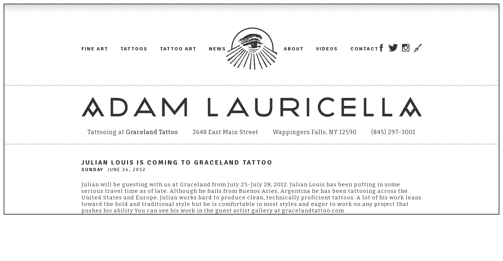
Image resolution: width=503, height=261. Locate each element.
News (217, 49)
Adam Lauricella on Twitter (393, 47)
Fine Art (94, 49)
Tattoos (134, 49)
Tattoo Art (178, 49)
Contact (364, 49)
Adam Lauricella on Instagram (406, 47)
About (294, 49)
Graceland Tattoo (152, 132)
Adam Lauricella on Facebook (381, 47)
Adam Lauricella (251, 49)
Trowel (417, 48)
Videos (327, 49)
